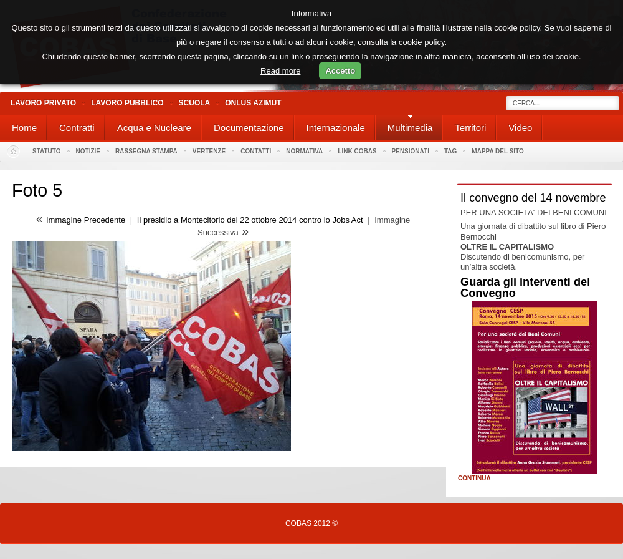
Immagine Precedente (85, 220)
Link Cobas (357, 151)
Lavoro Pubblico (127, 103)
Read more (280, 70)
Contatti (255, 151)
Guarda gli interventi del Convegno (525, 287)
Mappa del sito (498, 151)
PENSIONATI (410, 151)
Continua (474, 478)
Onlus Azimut (253, 103)
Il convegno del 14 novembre (533, 198)
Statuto (46, 151)
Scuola (195, 103)
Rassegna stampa (146, 151)
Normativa (304, 151)
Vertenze (209, 151)
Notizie (88, 151)
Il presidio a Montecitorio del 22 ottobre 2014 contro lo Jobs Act (251, 220)
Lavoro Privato (43, 103)
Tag (450, 151)
